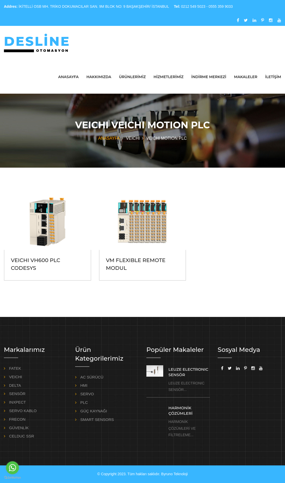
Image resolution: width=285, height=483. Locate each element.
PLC (84, 402)
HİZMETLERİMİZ (168, 77)
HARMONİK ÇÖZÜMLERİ (180, 410)
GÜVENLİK (19, 428)
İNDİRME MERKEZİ (208, 77)
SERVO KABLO (23, 410)
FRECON (17, 419)
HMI (84, 385)
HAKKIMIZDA (98, 77)
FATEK (15, 368)
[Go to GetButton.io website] (12, 477)
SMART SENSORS (97, 419)
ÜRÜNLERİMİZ (132, 77)
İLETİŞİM (273, 77)
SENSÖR (17, 393)
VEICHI (15, 377)
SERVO (87, 394)
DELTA (15, 385)
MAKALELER (245, 77)
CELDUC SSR (21, 436)
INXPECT (17, 402)
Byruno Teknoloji (174, 474)
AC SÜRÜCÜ (91, 377)
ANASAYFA (68, 77)
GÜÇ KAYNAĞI (93, 411)
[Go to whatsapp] (12, 467)
